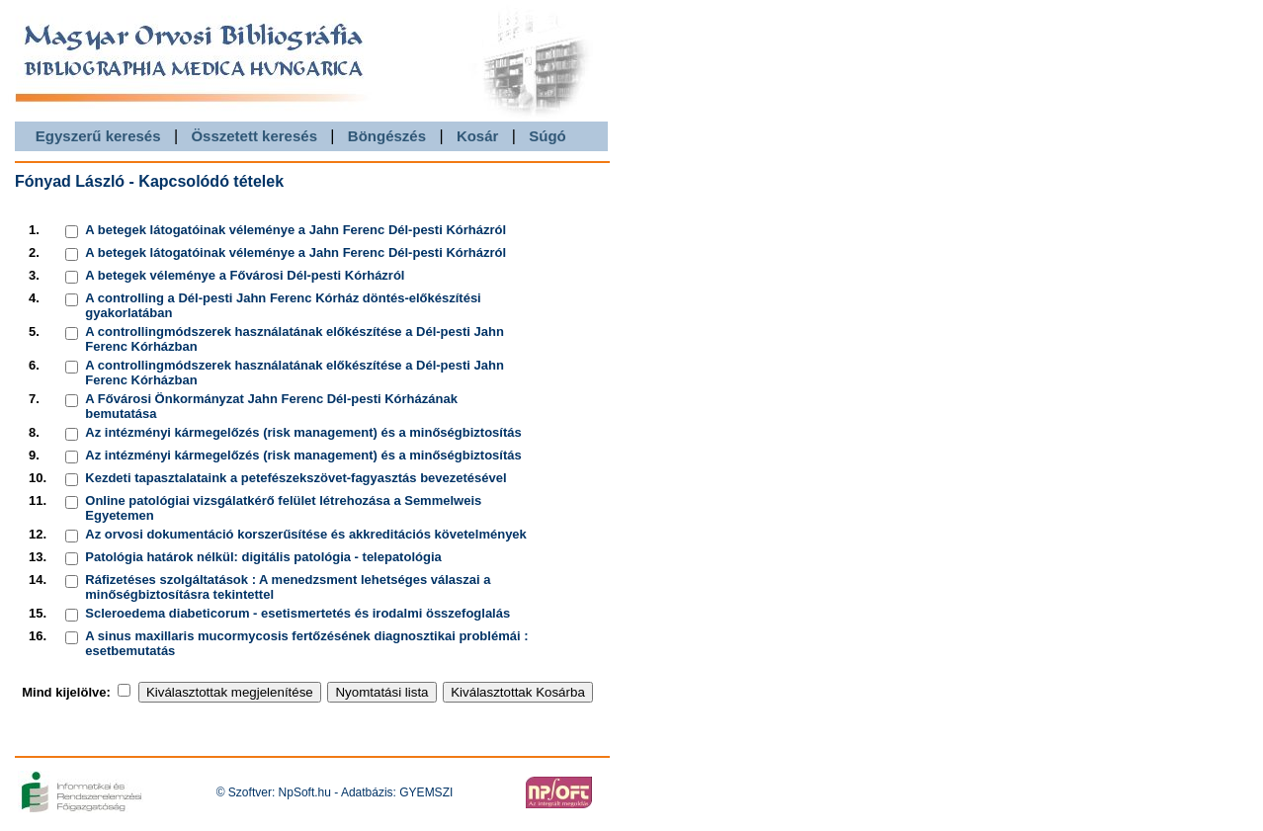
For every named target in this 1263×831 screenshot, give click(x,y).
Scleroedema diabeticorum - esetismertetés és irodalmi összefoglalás (297, 613)
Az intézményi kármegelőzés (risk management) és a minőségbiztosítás (303, 432)
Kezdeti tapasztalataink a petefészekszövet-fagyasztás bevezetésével (295, 477)
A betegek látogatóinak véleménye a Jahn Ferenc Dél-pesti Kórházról (295, 229)
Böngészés (387, 135)
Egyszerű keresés (98, 135)
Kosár (478, 135)
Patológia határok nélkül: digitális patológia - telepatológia (263, 556)
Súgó (547, 135)
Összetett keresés (254, 135)
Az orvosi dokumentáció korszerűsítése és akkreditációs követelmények (306, 534)
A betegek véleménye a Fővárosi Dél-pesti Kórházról (244, 275)
